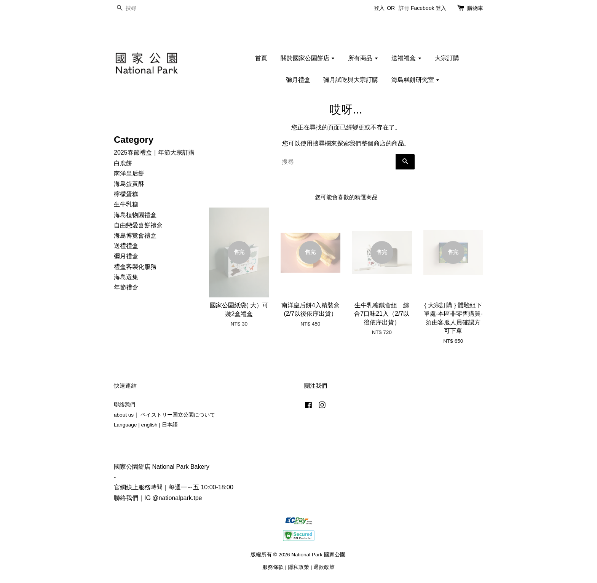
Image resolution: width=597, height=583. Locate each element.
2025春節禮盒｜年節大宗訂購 (154, 152)
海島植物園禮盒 (135, 215)
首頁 (261, 58)
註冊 (404, 8)
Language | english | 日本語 (146, 425)
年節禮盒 (126, 287)
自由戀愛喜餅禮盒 (138, 225)
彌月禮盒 (298, 80)
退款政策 (324, 567)
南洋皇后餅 (129, 173)
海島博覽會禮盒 (135, 235)
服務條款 (273, 567)
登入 (379, 8)
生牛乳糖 (126, 204)
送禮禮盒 (406, 58)
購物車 (475, 8)
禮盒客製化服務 (135, 267)
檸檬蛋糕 (126, 194)
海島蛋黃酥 (129, 183)
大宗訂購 (447, 58)
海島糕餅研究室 (415, 80)
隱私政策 (298, 567)
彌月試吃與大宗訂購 (350, 80)
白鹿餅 (123, 163)
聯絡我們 (124, 404)
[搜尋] (137, 8)
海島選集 (126, 277)
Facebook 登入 (428, 8)
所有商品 (363, 58)
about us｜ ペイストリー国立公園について (164, 415)
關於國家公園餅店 (308, 58)
